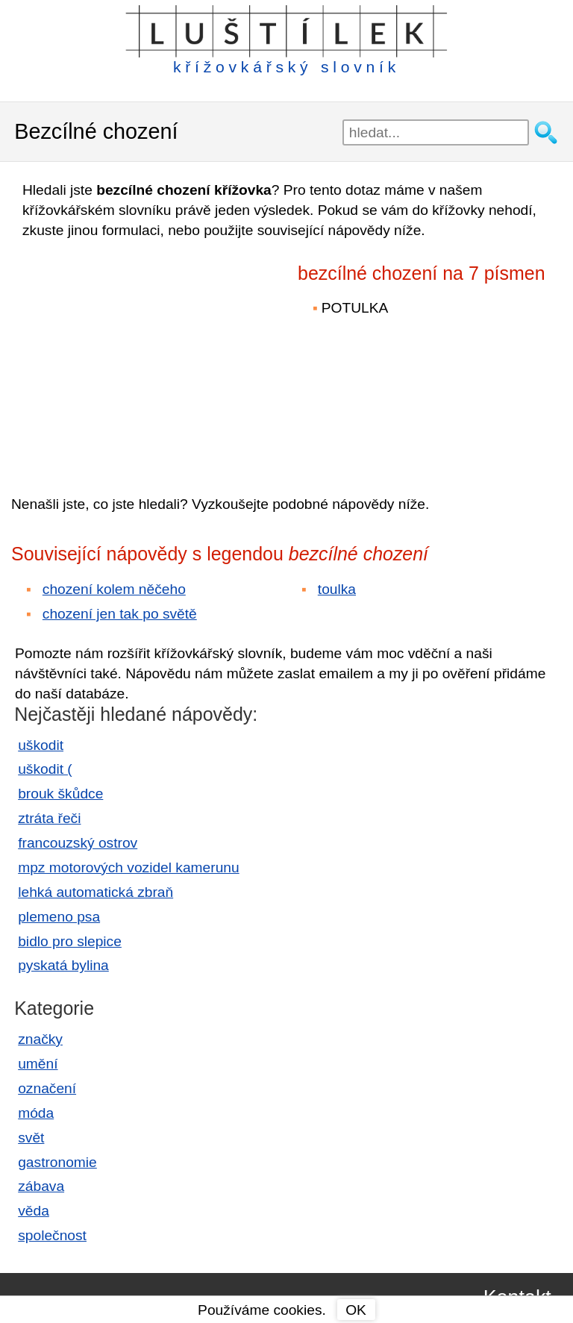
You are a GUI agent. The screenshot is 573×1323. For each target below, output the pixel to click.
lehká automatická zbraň (95, 892)
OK (355, 1310)
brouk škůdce (60, 793)
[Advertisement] (141, 356)
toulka (337, 589)
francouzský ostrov (77, 843)
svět (31, 1137)
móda (36, 1113)
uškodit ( (45, 769)
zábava (41, 1186)
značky (40, 1039)
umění (37, 1064)
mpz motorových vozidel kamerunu (128, 867)
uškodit (40, 745)
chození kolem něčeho (114, 589)
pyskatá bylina (63, 965)
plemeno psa (59, 917)
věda (33, 1211)
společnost (52, 1235)
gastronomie (57, 1162)
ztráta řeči (49, 818)
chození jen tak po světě (120, 614)
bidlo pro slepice (70, 941)
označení (47, 1088)
